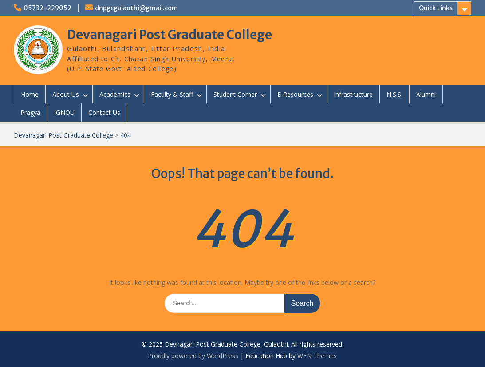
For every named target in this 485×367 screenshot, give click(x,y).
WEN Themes (317, 355)
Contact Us (104, 112)
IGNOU (64, 112)
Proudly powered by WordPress (193, 355)
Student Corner (235, 94)
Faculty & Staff (172, 94)
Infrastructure (353, 94)
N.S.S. (394, 94)
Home (30, 94)
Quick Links (436, 8)
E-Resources (295, 94)
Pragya (30, 112)
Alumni (426, 94)
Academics (114, 94)
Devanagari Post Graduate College (169, 35)
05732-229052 (47, 8)
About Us (65, 94)
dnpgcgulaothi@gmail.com (136, 8)
